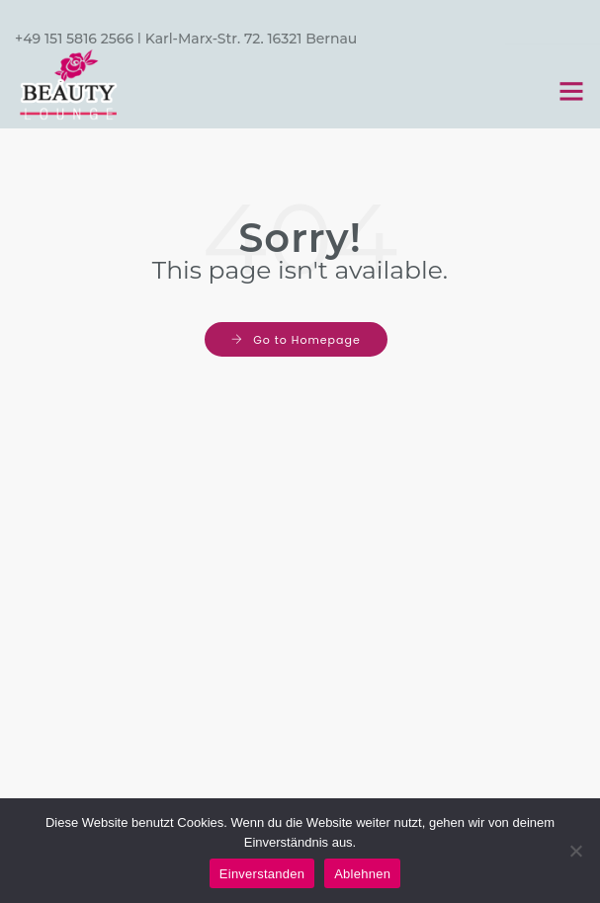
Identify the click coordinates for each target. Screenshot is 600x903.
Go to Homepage (306, 340)
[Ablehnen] (575, 851)
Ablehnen (362, 873)
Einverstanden (261, 873)
